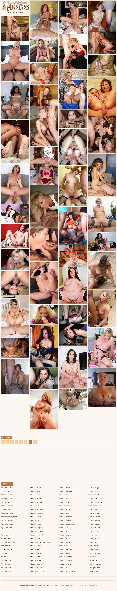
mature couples (36, 528)
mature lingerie (65, 520)
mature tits (92, 509)
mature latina (64, 509)
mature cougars (36, 524)
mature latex (64, 506)
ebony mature (6, 520)
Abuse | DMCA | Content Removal (60, 585)
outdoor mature (94, 549)
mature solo (93, 498)
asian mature (6, 491)
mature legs (64, 513)
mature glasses (36, 564)
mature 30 (5, 553)
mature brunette (36, 509)
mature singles (94, 488)
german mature (7, 528)
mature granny (36, 568)
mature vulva (93, 524)
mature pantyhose (66, 546)
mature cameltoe (36, 513)
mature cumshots (37, 535)
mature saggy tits (66, 560)
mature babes (6, 568)
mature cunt (35, 538)
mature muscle (65, 535)
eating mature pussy (9, 517)
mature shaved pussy (67, 571)
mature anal (6, 560)
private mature (94, 553)
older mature (93, 546)
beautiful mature (7, 495)
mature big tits (35, 491)
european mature (7, 524)
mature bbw (6, 571)
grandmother (6, 535)
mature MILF (64, 528)
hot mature (5, 546)
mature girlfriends (37, 560)
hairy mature (6, 538)
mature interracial (66, 495)
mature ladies (64, 502)
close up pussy (7, 513)
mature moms (64, 531)
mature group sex (37, 571)
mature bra (34, 506)
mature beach (35, 488)
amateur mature (7, 488)
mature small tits (94, 495)
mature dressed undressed (40, 542)
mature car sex (36, 517)
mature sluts (93, 491)
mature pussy (64, 553)
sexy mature (93, 557)
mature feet (34, 549)
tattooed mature (94, 564)
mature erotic (35, 546)
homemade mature (8, 542)
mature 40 (5, 557)
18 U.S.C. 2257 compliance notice (85, 585)
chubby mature (7, 506)
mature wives (93, 531)
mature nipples (65, 538)
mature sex (63, 568)
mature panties (65, 542)
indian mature (6, 549)
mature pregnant (65, 549)
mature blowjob (36, 502)
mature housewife (66, 491)
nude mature (93, 542)
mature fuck (35, 557)
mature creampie (36, 531)
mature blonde (36, 498)
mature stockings (95, 502)
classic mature (6, 509)
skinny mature (94, 560)
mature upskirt (94, 517)
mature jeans (64, 498)
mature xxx (92, 535)
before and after (7, 498)
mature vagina (94, 520)
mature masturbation (67, 524)
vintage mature (94, 568)
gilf (2, 531)
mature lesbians (65, 517)
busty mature (6, 502)
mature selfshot (65, 564)
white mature (93, 571)
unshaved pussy (94, 513)
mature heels (64, 488)
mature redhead (65, 557)
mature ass (5, 564)
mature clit (34, 520)
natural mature (94, 538)
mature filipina (35, 553)
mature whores (94, 528)
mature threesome (95, 506)
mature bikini (35, 495)
